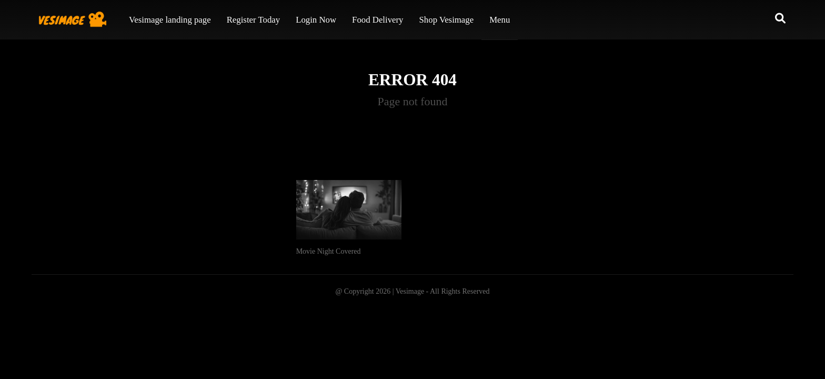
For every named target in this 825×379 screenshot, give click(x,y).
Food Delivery (377, 20)
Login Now (316, 20)
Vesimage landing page (170, 20)
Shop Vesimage (446, 20)
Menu (499, 20)
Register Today (253, 20)
